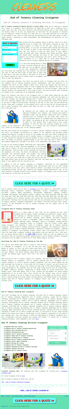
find (6, 295)
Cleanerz (4, 406)
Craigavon (33, 189)
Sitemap (2, 396)
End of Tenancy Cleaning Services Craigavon (24, 323)
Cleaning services (53, 310)
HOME (43, 13)
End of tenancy (7, 189)
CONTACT (57, 13)
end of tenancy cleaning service (38, 60)
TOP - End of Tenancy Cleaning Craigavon (16, 382)
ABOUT (52, 13)
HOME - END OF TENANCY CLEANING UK (34, 390)
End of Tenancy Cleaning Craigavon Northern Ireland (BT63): (23, 26)
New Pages (8, 396)
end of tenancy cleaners (22, 198)
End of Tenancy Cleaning (17, 396)
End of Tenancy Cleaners (29, 396)
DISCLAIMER (64, 13)
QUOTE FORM (31, 234)
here (37, 319)
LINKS (47, 13)
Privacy (66, 396)
